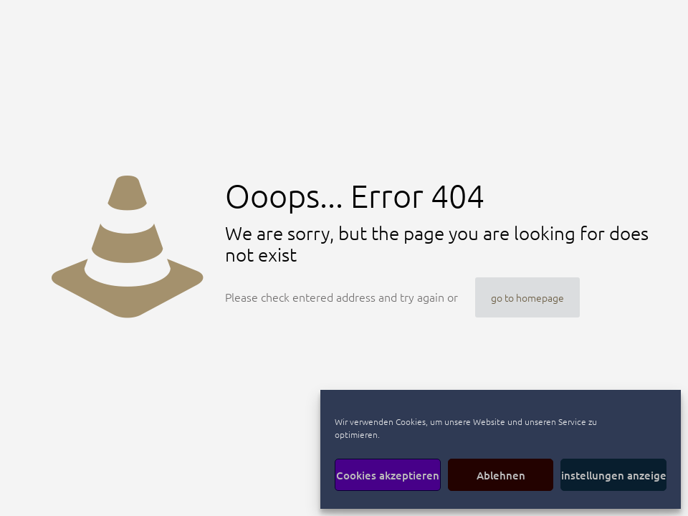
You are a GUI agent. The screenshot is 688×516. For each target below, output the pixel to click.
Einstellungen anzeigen (613, 475)
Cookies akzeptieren (387, 475)
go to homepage (527, 297)
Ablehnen (501, 475)
